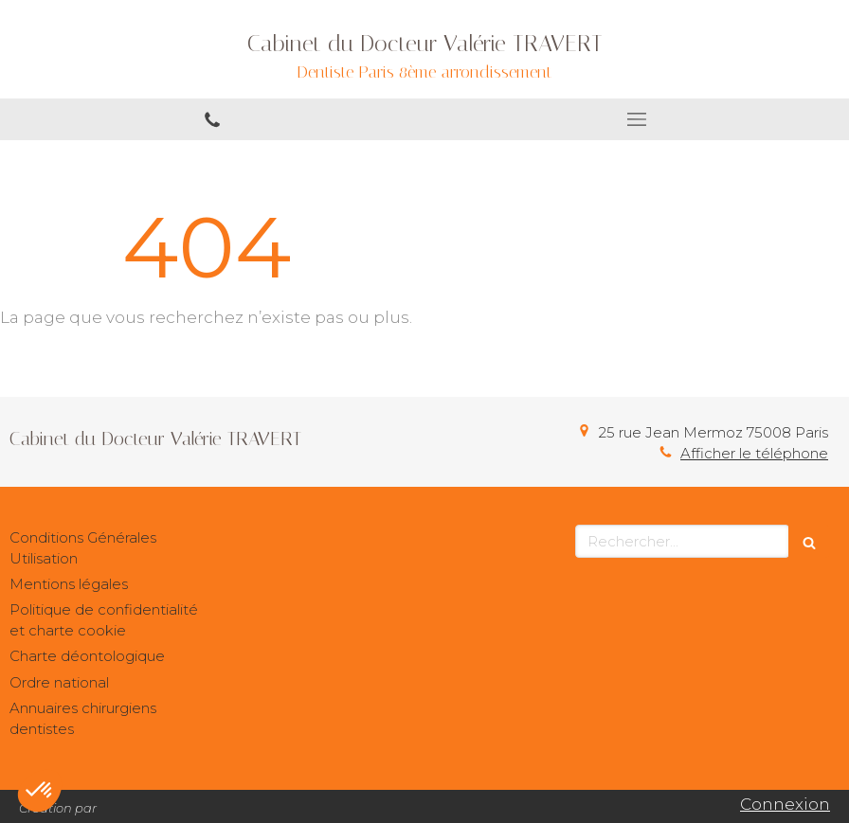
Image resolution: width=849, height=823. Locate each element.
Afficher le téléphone (754, 453)
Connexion (785, 804)
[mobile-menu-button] (636, 119)
